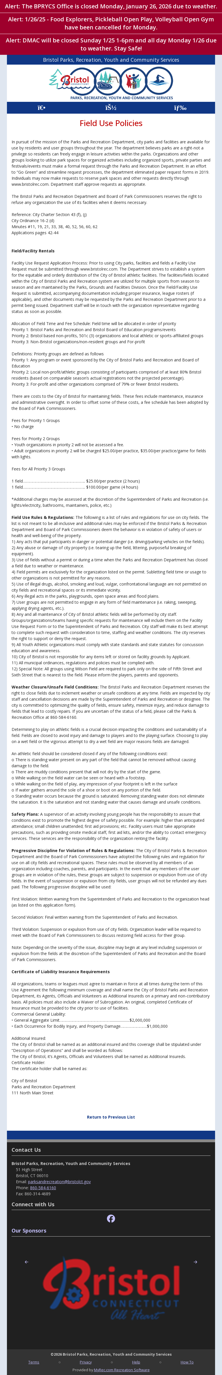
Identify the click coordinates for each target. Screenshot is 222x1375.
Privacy (86, 1362)
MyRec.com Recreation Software (122, 1369)
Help (136, 1362)
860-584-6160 (43, 1187)
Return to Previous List (111, 1117)
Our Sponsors (29, 1230)
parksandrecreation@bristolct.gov (59, 1181)
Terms (33, 1362)
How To (187, 1362)
